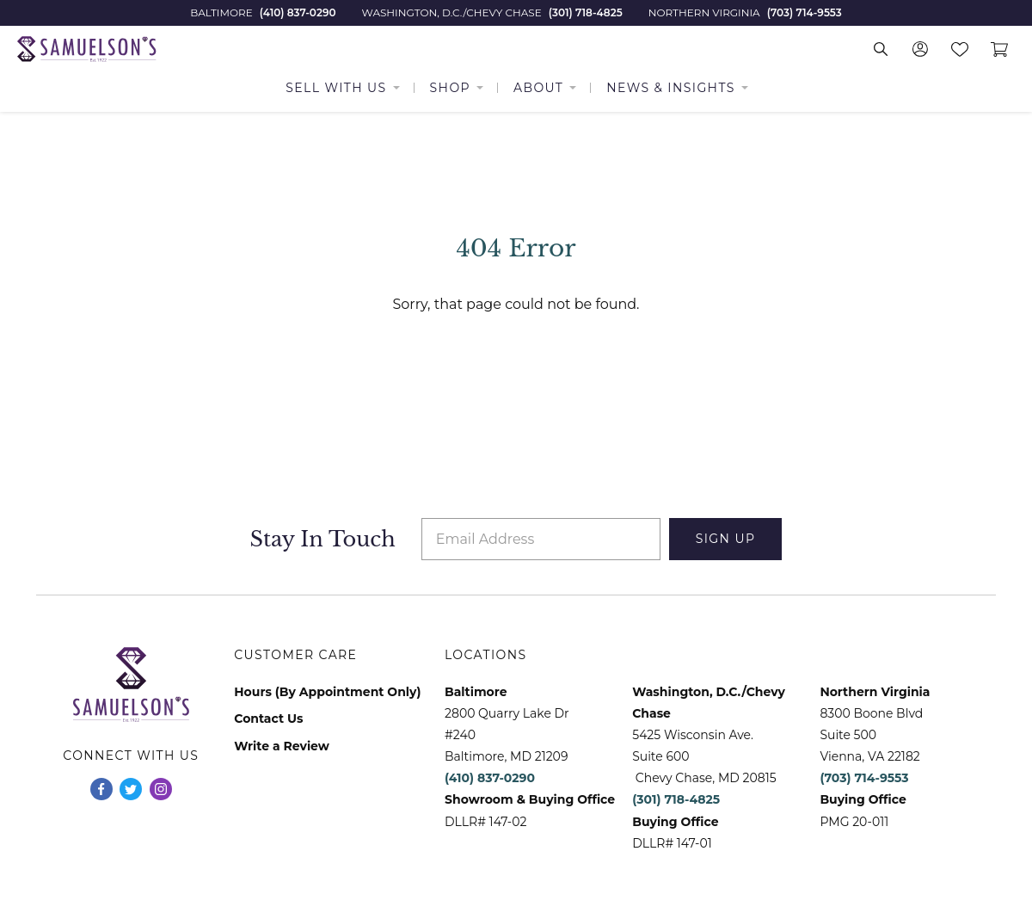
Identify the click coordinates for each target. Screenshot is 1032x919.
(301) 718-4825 (586, 13)
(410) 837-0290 (298, 13)
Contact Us (268, 719)
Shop (450, 88)
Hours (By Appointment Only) (327, 692)
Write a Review (281, 746)
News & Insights (670, 88)
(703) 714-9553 (804, 13)
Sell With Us (336, 88)
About (538, 88)
